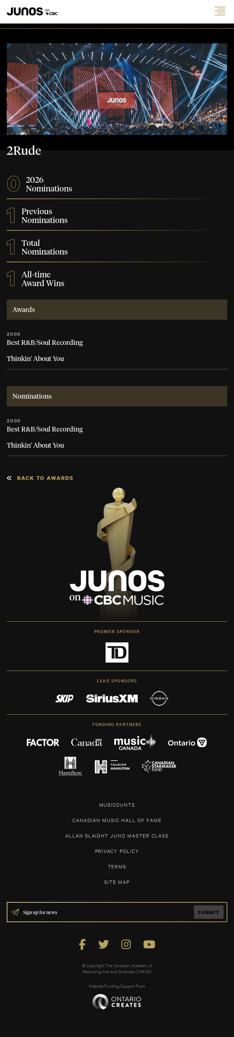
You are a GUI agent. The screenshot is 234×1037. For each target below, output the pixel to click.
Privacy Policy (117, 851)
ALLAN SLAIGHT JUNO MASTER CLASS (116, 835)
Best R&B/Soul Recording (45, 343)
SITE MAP (116, 881)
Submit (209, 912)
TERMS (117, 866)
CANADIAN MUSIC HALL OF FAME (116, 820)
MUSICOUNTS (117, 804)
